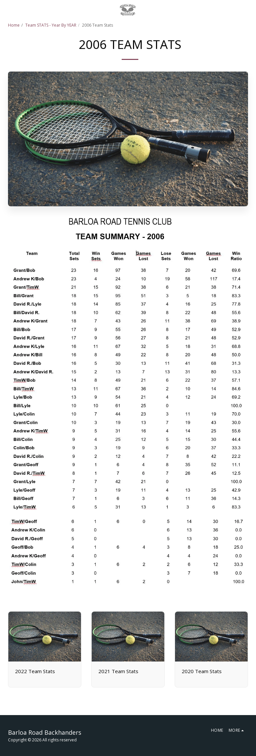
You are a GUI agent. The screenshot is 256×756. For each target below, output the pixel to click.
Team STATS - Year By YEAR (50, 25)
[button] (7, 9)
